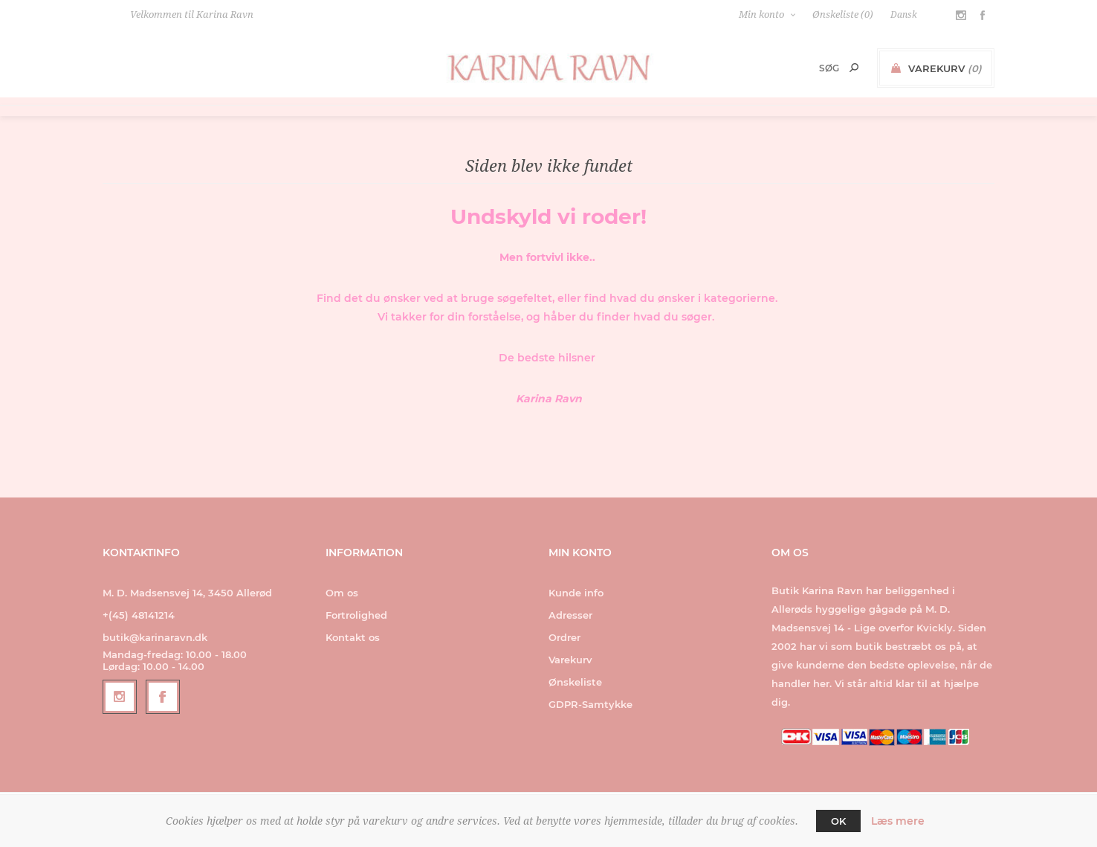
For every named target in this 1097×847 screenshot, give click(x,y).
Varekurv (570, 660)
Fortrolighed (356, 615)
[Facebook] (163, 697)
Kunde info (575, 593)
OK (838, 821)
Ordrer (564, 637)
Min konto (761, 14)
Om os (342, 593)
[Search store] (809, 68)
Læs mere (898, 821)
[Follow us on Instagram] (120, 697)
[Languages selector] (911, 15)
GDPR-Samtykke (590, 704)
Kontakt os (353, 637)
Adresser (570, 615)
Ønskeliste (575, 682)
